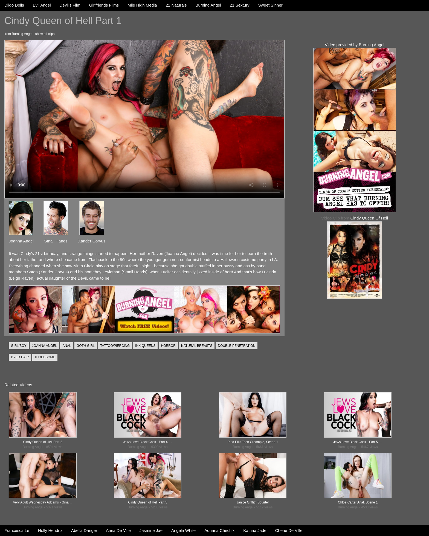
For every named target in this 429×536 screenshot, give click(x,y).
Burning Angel (208, 5)
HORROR (168, 346)
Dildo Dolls (14, 5)
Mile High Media (142, 5)
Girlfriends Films (104, 5)
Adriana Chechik (219, 530)
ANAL (66, 346)
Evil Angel (42, 5)
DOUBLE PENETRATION (236, 346)
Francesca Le (16, 530)
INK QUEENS (145, 346)
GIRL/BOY (19, 346)
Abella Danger (84, 530)
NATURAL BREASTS (196, 346)
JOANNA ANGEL (44, 346)
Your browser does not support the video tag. (144, 119)
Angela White (183, 530)
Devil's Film (70, 5)
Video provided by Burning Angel (354, 44)
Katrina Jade (254, 530)
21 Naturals (176, 5)
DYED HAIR (20, 357)
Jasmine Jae (151, 530)
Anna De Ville (118, 530)
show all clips (45, 34)
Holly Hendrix (50, 530)
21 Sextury (240, 5)
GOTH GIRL (86, 346)
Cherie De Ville (289, 530)
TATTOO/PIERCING (115, 346)
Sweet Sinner (270, 5)
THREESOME (44, 357)
